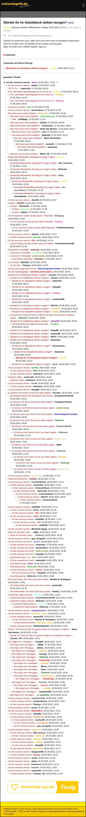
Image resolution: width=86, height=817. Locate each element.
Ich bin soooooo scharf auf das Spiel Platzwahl (31, 221)
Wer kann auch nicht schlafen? (22, 113)
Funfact (11, 203)
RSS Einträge (9, 811)
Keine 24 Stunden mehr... (20, 532)
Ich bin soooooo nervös (18, 82)
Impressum (42, 811)
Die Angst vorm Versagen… (21, 642)
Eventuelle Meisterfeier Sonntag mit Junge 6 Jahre (31, 157)
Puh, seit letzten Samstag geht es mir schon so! (30, 91)
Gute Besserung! (18, 563)
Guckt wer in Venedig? (18, 250)
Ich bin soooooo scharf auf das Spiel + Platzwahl (30, 215)
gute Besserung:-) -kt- (20, 557)
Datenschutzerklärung (75, 811)
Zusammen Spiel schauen (20, 595)
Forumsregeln (8, 814)
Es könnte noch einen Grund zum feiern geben (29, 393)
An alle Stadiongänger (18, 272)
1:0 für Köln (13, 262)
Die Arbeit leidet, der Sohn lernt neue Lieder (28, 579)
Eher (14, 119)
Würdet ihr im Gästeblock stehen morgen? (27, 275)
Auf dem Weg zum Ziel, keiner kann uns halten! (32, 243)
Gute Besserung (17, 566)
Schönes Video (15, 377)
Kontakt (34, 811)
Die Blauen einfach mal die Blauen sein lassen (31, 396)
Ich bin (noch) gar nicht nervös (22, 268)
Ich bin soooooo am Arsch (20, 541)
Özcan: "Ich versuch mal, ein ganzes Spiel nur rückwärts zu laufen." (39, 629)
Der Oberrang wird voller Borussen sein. (30, 324)
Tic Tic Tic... (13, 88)
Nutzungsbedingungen (57, 811)
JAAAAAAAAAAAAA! (18, 479)
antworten (10, 55)
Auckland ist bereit (16, 107)
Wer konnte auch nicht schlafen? (25, 126)
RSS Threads (23, 811)
